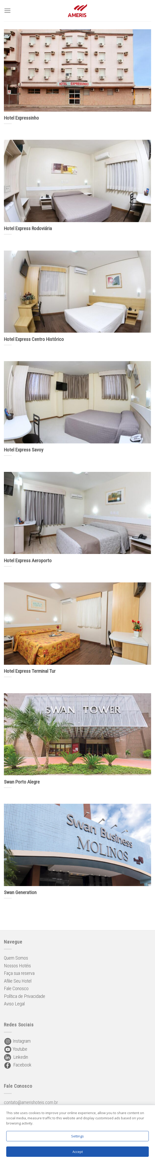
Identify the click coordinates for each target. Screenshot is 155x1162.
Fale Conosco (16, 988)
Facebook (17, 1065)
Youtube (15, 1049)
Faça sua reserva (19, 973)
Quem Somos (16, 958)
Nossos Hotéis (17, 965)
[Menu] (7, 11)
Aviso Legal (14, 1003)
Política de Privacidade (24, 996)
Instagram (17, 1041)
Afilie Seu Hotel (17, 981)
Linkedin (16, 1057)
